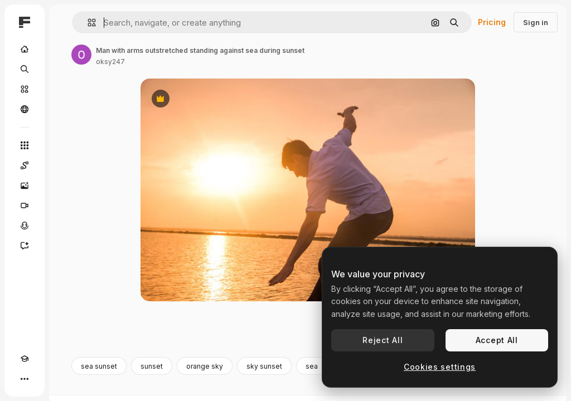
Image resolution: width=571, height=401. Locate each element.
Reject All (382, 340)
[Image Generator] (24, 185)
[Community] (24, 109)
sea (312, 366)
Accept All (497, 340)
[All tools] (24, 145)
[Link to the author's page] (81, 55)
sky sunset (264, 366)
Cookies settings (440, 366)
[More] (24, 379)
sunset (152, 366)
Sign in (535, 22)
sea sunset (99, 366)
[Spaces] (24, 165)
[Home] (24, 49)
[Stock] (24, 89)
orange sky (204, 366)
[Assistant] (24, 246)
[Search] (24, 69)
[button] (87, 22)
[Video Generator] (24, 205)
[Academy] (24, 359)
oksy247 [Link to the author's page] (110, 61)
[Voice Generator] (24, 225)
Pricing (492, 22)
